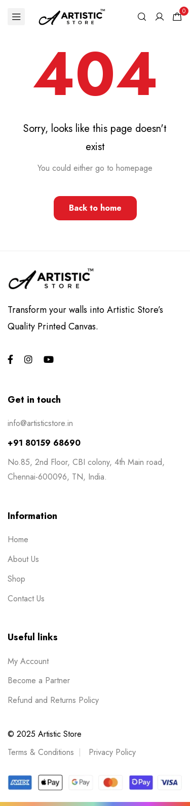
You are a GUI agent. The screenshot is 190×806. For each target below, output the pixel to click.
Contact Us (26, 598)
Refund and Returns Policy (53, 700)
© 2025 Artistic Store (45, 734)
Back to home (95, 208)
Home (18, 539)
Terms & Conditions (41, 752)
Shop (16, 579)
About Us (23, 559)
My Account (28, 661)
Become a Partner (39, 680)
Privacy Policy (112, 752)
